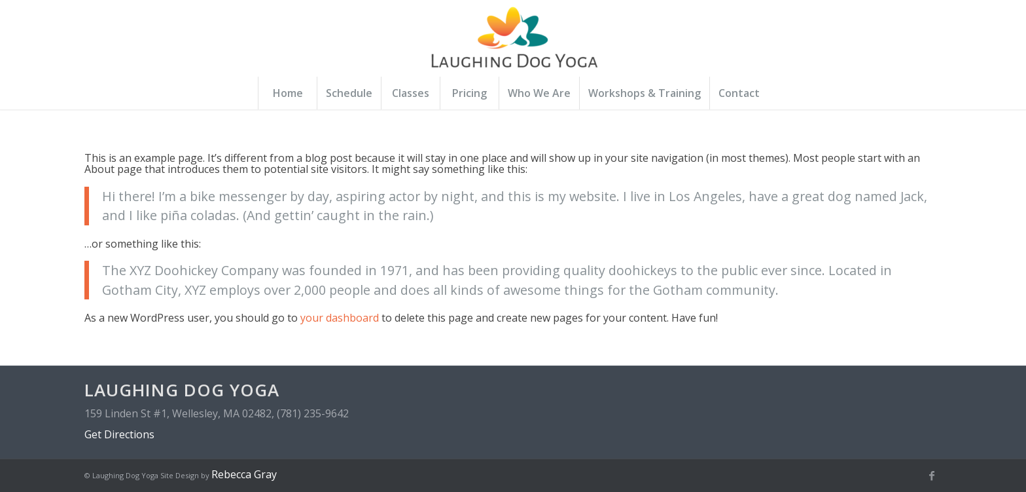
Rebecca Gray (244, 474)
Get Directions (119, 434)
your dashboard (339, 318)
